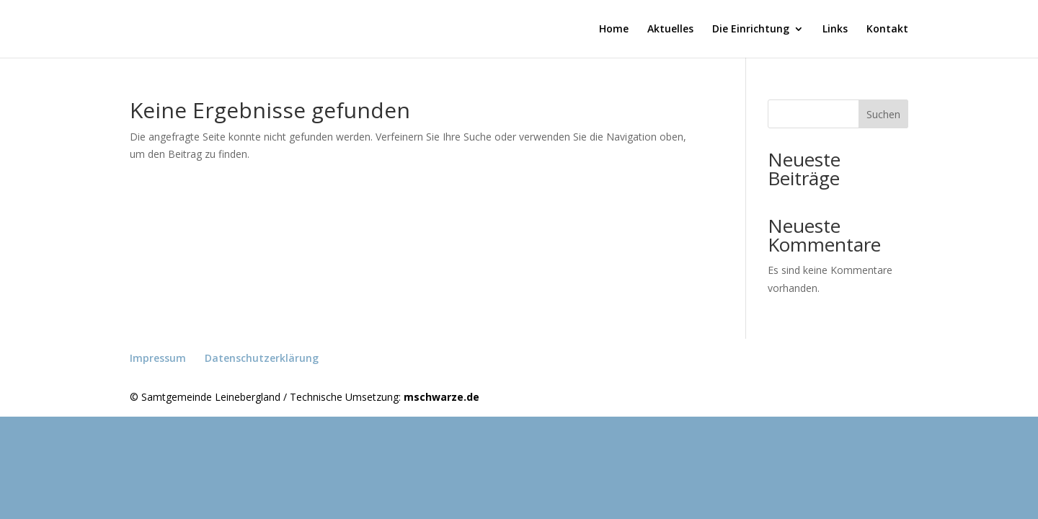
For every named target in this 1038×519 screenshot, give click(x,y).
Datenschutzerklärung (262, 358)
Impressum (158, 358)
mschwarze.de (441, 397)
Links (835, 29)
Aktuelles (670, 29)
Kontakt (887, 29)
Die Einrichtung (750, 29)
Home (614, 29)
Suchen (883, 114)
